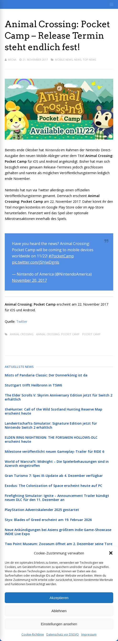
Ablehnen (58, 611)
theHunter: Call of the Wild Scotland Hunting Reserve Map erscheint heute (53, 411)
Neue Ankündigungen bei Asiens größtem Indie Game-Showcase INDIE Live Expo (58, 531)
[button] (110, 553)
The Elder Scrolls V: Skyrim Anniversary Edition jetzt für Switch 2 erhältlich (58, 397)
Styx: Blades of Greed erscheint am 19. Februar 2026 (48, 519)
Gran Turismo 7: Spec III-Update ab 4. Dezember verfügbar (54, 475)
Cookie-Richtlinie (32, 634)
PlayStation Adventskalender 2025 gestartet (42, 509)
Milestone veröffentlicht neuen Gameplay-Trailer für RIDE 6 (54, 451)
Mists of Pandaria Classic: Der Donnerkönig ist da (46, 375)
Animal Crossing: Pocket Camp (58, 334)
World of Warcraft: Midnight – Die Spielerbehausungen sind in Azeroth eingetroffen (57, 463)
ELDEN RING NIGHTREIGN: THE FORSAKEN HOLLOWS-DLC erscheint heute (51, 439)
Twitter (21, 321)
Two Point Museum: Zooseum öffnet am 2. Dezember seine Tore (58, 544)
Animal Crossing (21, 334)
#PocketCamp (61, 256)
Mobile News (64, 59)
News (77, 59)
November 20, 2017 (29, 280)
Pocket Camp (91, 334)
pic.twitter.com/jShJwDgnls (35, 262)
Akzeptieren (58, 598)
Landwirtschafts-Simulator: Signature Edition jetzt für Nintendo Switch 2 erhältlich (51, 425)
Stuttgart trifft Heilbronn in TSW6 (33, 385)
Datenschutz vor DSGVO (62, 634)
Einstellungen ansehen (59, 624)
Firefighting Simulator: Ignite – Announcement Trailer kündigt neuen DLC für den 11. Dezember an (57, 497)
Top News (89, 59)
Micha (12, 59)
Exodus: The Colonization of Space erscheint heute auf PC (53, 485)
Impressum (89, 634)
